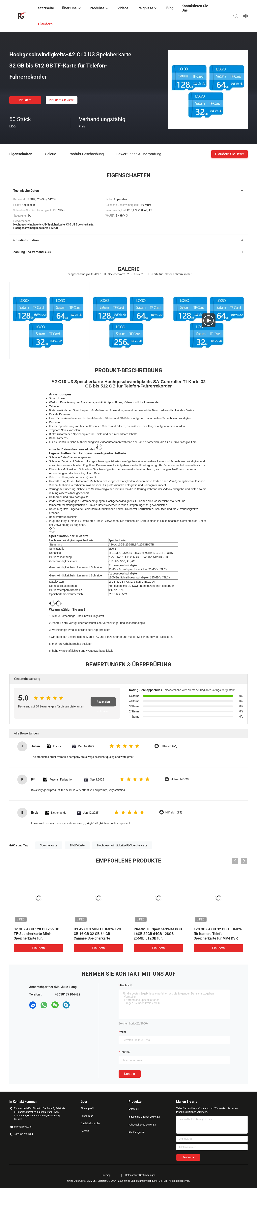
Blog (170, 8)
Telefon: (125, 1052)
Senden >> (188, 1157)
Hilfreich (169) (180, 779)
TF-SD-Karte (77, 845)
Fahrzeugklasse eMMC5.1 (142, 1124)
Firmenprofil (87, 1108)
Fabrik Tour (87, 1116)
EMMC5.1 (133, 1108)
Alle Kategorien (136, 1132)
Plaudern (25, 100)
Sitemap (106, 1175)
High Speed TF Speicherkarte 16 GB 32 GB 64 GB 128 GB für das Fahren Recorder (38, 933)
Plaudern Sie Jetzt (61, 100)
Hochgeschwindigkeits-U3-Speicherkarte (122, 845)
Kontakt (129, 1074)
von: (123, 1031)
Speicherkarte (48, 845)
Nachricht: (126, 985)
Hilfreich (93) (173, 812)
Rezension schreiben (103, 703)
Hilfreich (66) (169, 746)
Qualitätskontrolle (90, 1123)
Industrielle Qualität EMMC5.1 (144, 1116)
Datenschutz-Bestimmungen (140, 1175)
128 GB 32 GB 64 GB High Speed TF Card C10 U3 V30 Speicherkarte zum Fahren (215, 933)
